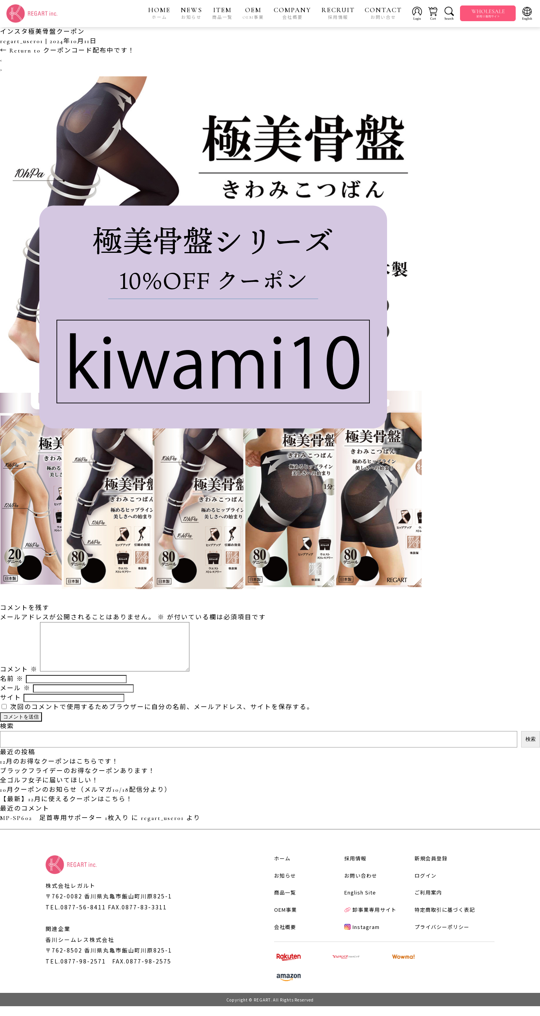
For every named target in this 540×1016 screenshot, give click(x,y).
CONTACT (383, 13)
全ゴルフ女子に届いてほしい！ (49, 790)
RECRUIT (338, 13)
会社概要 (281, 948)
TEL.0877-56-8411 (75, 917)
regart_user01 (21, 41)
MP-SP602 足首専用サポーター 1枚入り (64, 828)
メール (15, 698)
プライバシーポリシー (438, 948)
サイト (10, 707)
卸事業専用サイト (367, 931)
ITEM (223, 13)
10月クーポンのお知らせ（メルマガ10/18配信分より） (85, 800)
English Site (357, 913)
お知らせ (281, 895)
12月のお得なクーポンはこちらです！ (59, 771)
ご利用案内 (425, 913)
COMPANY (293, 13)
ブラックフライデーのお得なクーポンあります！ (77, 781)
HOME (160, 13)
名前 (12, 689)
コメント (19, 679)
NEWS (191, 13)
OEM (253, 13)
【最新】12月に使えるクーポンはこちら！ (66, 809)
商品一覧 (281, 913)
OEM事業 (281, 931)
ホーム (278, 877)
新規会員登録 (427, 877)
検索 (7, 736)
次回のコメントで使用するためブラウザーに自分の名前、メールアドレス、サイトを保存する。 (162, 717)
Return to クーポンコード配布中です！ (67, 51)
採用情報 (352, 877)
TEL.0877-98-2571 (75, 972)
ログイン (422, 895)
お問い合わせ (357, 895)
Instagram (358, 948)
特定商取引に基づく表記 (441, 931)
